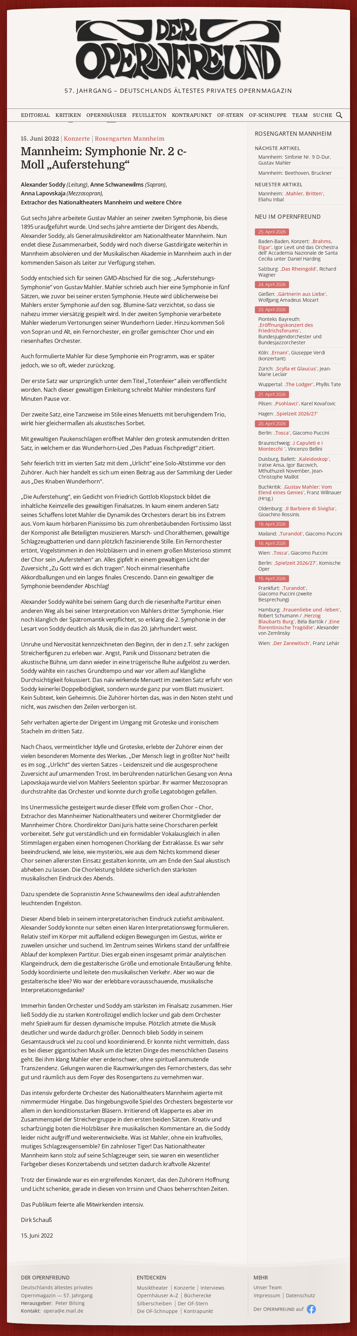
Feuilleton (149, 115)
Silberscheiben (154, 1304)
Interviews (212, 1288)
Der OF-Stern (193, 1304)
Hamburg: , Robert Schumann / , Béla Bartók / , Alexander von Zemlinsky (299, 621)
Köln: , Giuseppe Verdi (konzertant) (291, 356)
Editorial (35, 115)
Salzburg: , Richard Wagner (297, 272)
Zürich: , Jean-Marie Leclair (294, 372)
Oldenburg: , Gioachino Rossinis (297, 512)
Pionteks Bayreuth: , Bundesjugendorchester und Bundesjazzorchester (289, 331)
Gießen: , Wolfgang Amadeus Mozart (292, 297)
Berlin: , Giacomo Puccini (293, 433)
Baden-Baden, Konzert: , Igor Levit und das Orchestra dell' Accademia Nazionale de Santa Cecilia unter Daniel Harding (298, 250)
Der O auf (278, 1309)
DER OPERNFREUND (45, 1277)
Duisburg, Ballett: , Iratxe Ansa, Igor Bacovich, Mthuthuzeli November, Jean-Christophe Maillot (294, 468)
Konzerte (77, 139)
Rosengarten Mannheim (130, 139)
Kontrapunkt (192, 115)
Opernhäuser (106, 115)
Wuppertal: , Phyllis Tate (299, 385)
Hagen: (288, 414)
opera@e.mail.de (63, 1310)
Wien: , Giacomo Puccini (292, 553)
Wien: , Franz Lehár (299, 643)
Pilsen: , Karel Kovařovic (297, 404)
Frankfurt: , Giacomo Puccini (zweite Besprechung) (285, 594)
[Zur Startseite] (179, 49)
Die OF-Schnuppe (157, 1311)
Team (299, 115)
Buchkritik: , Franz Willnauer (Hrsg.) (300, 493)
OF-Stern (230, 115)
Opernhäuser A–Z (157, 1296)
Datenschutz (300, 1296)
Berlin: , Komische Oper (299, 566)
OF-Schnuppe (268, 115)
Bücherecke (197, 1296)
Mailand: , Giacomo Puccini (300, 534)
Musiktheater (152, 1288)
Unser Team (267, 1287)
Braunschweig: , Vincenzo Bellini (290, 446)
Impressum (267, 1296)
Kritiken (68, 115)
